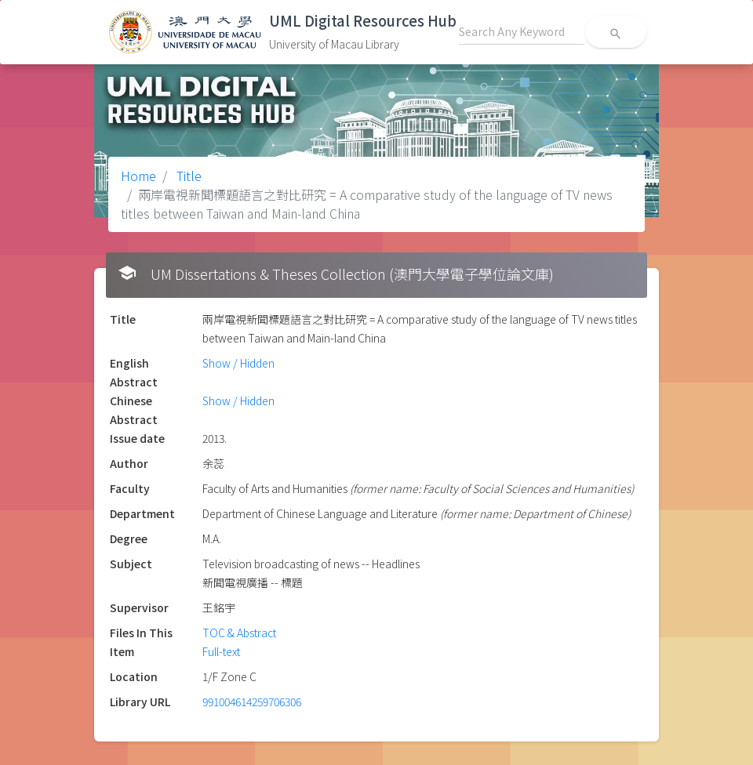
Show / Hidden (238, 363)
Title (187, 175)
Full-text (221, 651)
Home (138, 175)
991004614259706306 (251, 701)
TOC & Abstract (239, 632)
